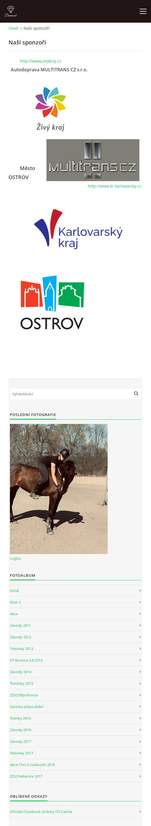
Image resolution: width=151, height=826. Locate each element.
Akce (14, 613)
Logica (15, 558)
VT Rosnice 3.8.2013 (26, 660)
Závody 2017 (20, 741)
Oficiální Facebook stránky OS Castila (41, 811)
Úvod (13, 28)
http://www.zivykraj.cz (40, 61)
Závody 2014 (20, 671)
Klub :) (15, 602)
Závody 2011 (20, 625)
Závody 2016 (20, 729)
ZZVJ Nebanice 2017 (26, 776)
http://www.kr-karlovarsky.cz (114, 186)
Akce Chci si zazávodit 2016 (32, 764)
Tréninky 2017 (21, 753)
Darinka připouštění (26, 706)
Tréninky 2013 (21, 648)
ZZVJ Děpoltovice (24, 695)
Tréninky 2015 (21, 683)
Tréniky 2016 (20, 718)
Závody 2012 (20, 637)
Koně (14, 590)
